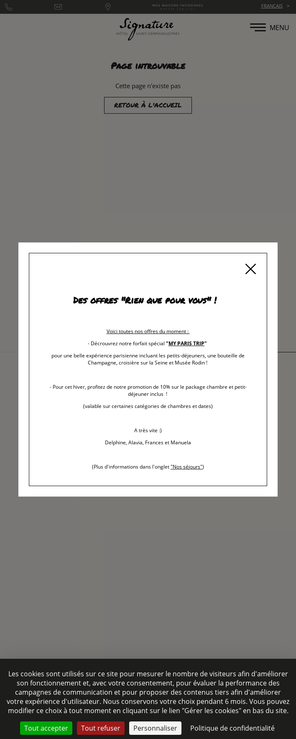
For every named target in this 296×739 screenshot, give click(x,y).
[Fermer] (250, 270)
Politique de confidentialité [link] (232, 728)
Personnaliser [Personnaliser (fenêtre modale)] (155, 728)
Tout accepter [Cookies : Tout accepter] (46, 728)
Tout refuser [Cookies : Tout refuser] (100, 728)
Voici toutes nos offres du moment (146, 331)
